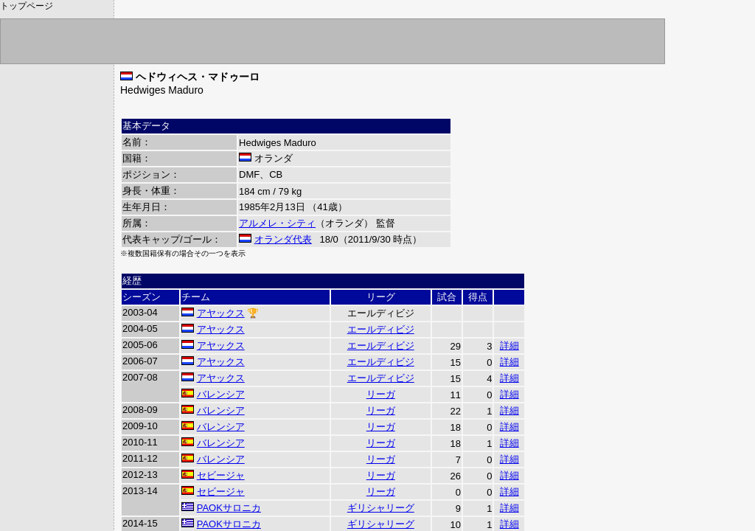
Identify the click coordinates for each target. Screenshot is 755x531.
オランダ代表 (283, 239)
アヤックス (221, 313)
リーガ (380, 394)
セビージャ (221, 475)
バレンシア (221, 394)
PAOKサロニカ (229, 507)
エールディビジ (380, 329)
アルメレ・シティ (277, 223)
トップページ (26, 6)
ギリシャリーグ (380, 507)
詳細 (509, 345)
